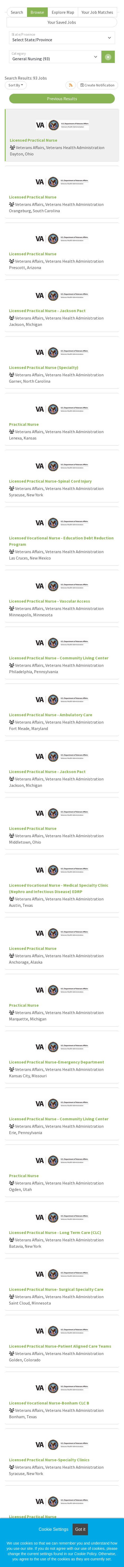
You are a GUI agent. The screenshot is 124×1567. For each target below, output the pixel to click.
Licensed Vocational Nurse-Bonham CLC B (49, 1403)
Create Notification (97, 85)
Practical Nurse (24, 424)
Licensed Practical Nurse (33, 140)
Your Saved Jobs (62, 22)
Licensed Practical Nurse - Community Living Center (58, 657)
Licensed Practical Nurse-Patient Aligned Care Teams (60, 1346)
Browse (37, 12)
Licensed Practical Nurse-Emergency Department (56, 1062)
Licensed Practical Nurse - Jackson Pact (47, 310)
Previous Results (62, 98)
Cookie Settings (53, 1529)
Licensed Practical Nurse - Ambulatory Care (50, 714)
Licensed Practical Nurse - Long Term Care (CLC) (55, 1232)
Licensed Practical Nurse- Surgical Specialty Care (56, 1289)
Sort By (14, 85)
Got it (80, 1529)
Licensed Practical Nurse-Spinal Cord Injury (50, 481)
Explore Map (63, 12)
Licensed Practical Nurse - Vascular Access (49, 601)
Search (17, 12)
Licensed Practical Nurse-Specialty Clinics (49, 1459)
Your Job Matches (97, 12)
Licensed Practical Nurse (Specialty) (43, 367)
